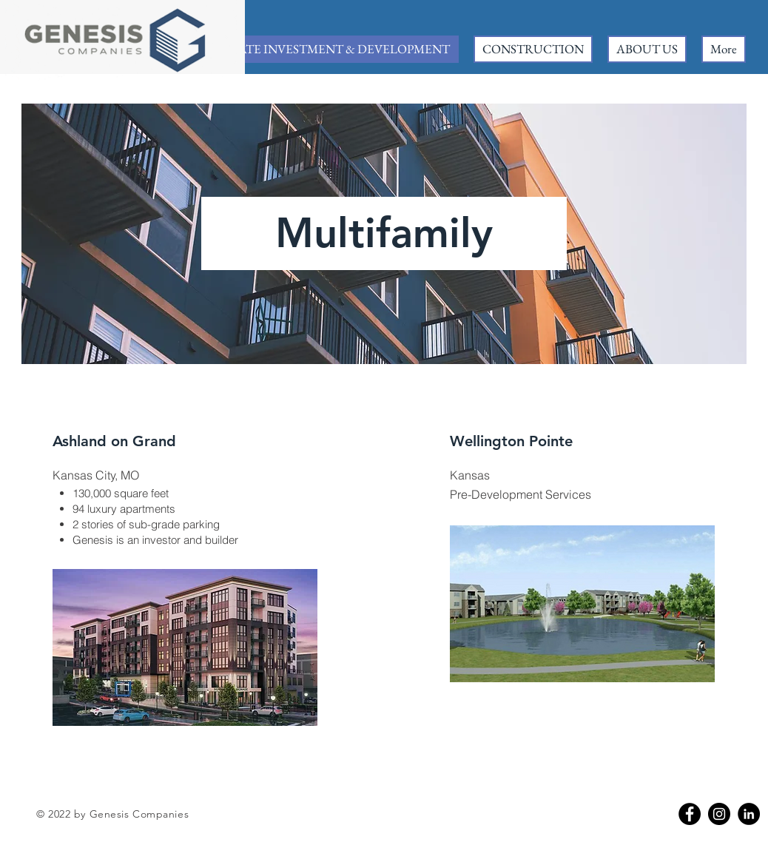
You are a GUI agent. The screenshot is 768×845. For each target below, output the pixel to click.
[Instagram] (719, 814)
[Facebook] (689, 814)
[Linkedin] (749, 814)
